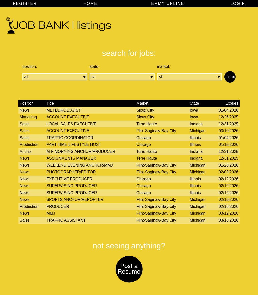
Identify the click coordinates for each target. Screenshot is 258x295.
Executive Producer (69, 179)
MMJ (50, 213)
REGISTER (25, 3)
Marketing (28, 117)
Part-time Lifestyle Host (73, 144)
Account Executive (67, 117)
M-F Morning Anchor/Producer (80, 151)
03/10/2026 (228, 131)
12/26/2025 (228, 117)
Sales (24, 124)
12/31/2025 (228, 124)
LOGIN (237, 3)
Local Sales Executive (71, 124)
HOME (90, 3)
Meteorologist (63, 110)
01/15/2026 (228, 144)
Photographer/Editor (71, 172)
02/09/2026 (228, 172)
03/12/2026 (228, 213)
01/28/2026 (228, 165)
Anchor (26, 151)
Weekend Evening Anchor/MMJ (79, 165)
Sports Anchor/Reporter (74, 199)
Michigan (197, 131)
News (24, 110)
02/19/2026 (228, 199)
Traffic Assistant (66, 220)
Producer (57, 206)
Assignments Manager (71, 158)
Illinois (195, 138)
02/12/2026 (228, 179)
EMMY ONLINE (167, 3)
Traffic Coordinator (69, 138)
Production (29, 144)
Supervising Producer (71, 186)
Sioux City (145, 110)
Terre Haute (146, 124)
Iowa (194, 110)
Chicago (143, 138)
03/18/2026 (228, 220)
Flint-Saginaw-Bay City (156, 131)
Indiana (196, 124)
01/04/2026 (228, 110)
